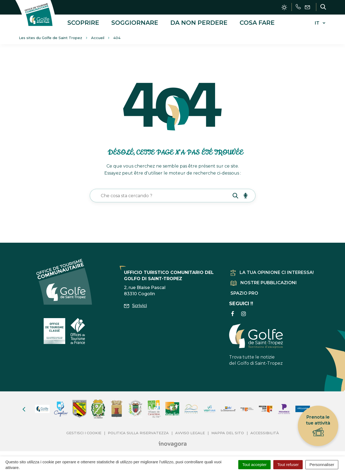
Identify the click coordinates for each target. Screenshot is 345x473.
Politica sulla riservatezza (138, 432)
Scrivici (135, 305)
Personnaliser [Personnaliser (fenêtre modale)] (321, 464)
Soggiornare (134, 22)
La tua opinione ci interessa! (272, 272)
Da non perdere (198, 22)
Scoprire (83, 22)
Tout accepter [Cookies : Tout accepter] (254, 464)
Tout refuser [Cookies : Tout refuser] (288, 464)
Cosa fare (257, 22)
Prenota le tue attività (318, 426)
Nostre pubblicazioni (263, 282)
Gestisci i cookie (83, 432)
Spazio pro (244, 292)
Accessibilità (264, 432)
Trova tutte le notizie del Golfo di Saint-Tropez (256, 344)
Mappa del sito (227, 432)
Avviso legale (190, 432)
